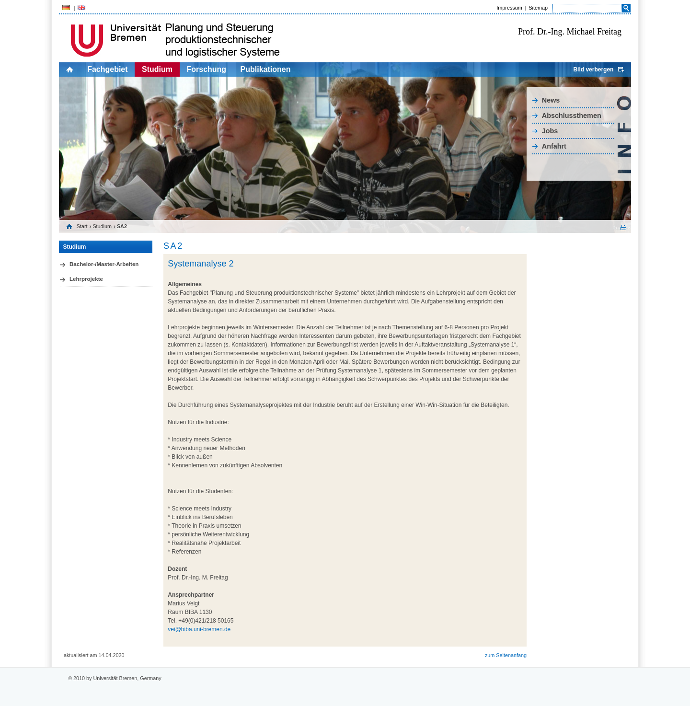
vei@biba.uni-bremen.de (199, 629)
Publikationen (266, 69)
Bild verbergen (593, 69)
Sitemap (538, 8)
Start (82, 226)
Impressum (509, 8)
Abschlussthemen (571, 115)
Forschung (206, 69)
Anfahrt (554, 146)
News (551, 100)
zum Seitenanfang (506, 655)
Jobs (550, 131)
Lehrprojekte (86, 279)
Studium (157, 69)
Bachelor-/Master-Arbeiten (103, 264)
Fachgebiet (107, 69)
